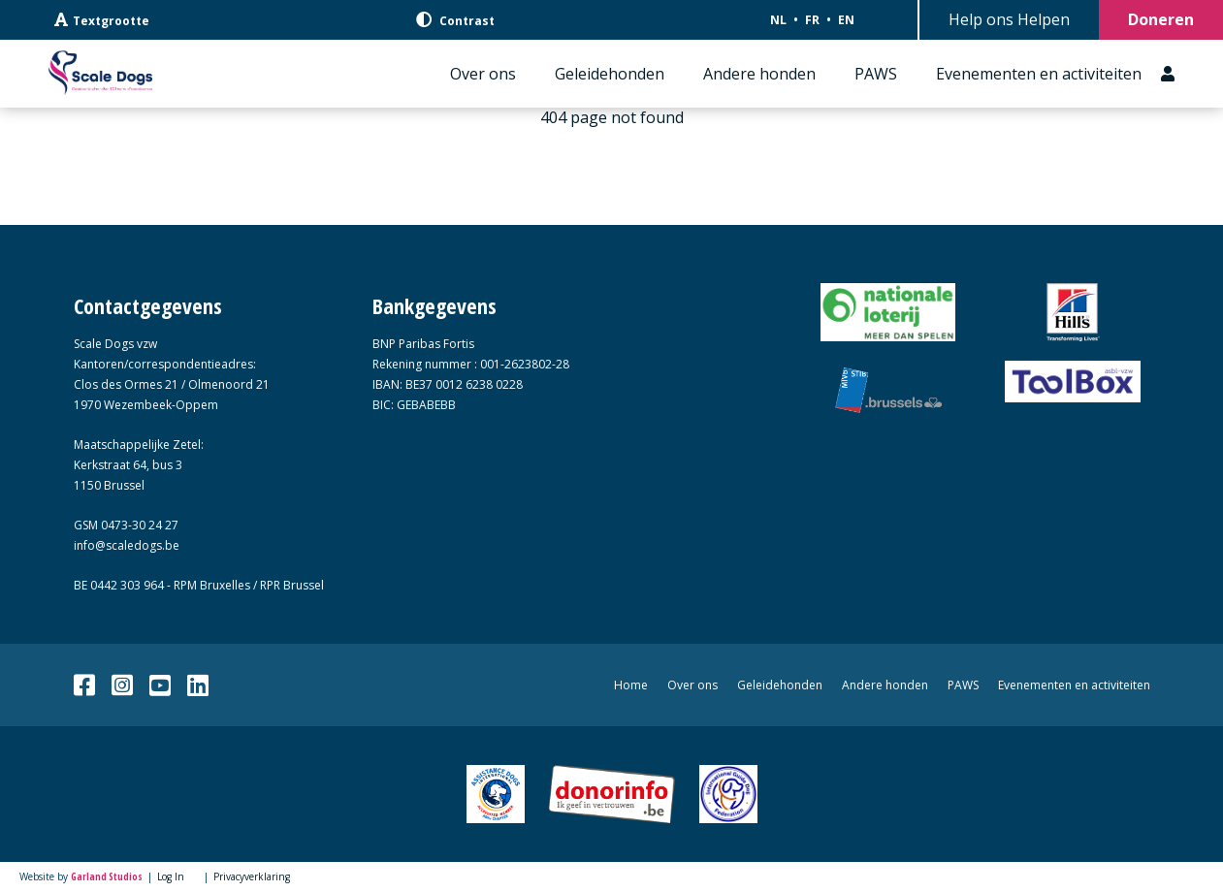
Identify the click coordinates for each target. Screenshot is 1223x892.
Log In (170, 876)
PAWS (875, 73)
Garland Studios (107, 876)
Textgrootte (101, 20)
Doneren (1161, 19)
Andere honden (759, 73)
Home (631, 685)
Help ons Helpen (1009, 19)
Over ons (483, 73)
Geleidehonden (609, 73)
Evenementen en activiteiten (1039, 73)
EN (846, 20)
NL (778, 20)
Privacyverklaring (251, 876)
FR (812, 20)
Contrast (455, 20)
